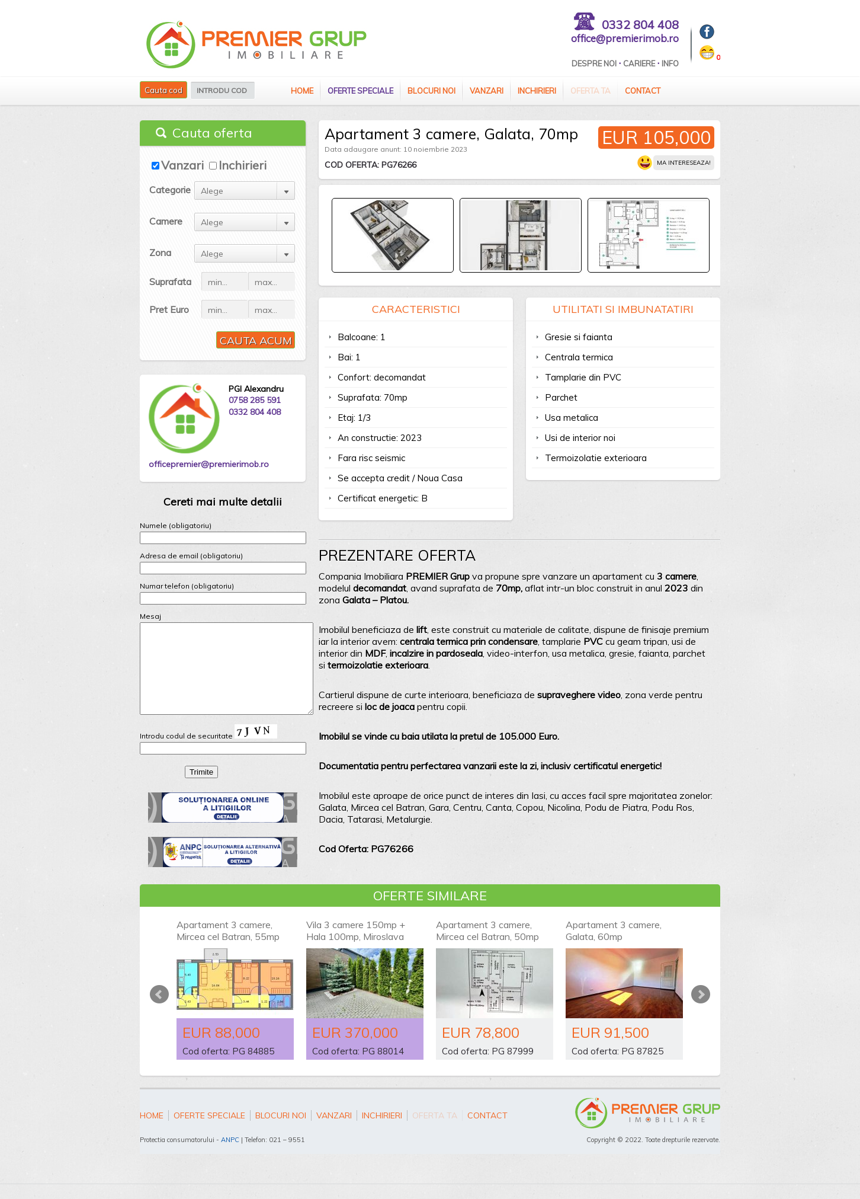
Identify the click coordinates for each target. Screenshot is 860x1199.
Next (700, 1008)
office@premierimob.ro (625, 38)
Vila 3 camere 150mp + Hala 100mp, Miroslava (355, 945)
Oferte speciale (360, 90)
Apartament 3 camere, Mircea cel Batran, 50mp (487, 945)
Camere (165, 221)
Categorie (170, 190)
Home (302, 90)
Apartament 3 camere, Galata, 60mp (614, 945)
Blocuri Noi (431, 90)
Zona (160, 252)
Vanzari (486, 90)
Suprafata (170, 281)
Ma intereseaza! (684, 163)
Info (670, 63)
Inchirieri (537, 90)
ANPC (230, 1154)
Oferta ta (590, 90)
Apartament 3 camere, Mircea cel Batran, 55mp (228, 945)
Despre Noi (594, 63)
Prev (159, 1008)
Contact (642, 90)
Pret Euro (169, 309)
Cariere (639, 63)
